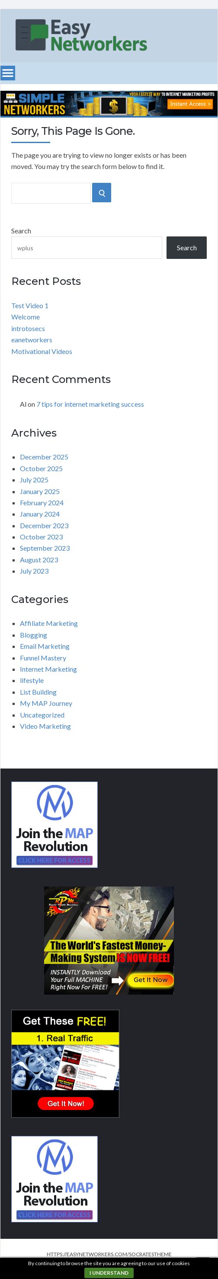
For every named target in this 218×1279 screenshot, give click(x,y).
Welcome (25, 317)
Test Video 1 (29, 305)
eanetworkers (31, 339)
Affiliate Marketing (49, 623)
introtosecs (28, 328)
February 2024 (42, 502)
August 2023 (39, 559)
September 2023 (45, 548)
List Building (38, 692)
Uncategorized (42, 715)
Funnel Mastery (43, 658)
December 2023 (44, 525)
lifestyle (32, 680)
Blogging (33, 635)
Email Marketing (45, 646)
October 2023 (41, 537)
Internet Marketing (48, 669)
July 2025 (34, 479)
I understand (109, 1272)
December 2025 (44, 457)
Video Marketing (45, 726)
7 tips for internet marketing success (90, 404)
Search (21, 230)
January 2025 (40, 491)
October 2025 (41, 468)
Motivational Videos (41, 351)
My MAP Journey (46, 703)
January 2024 (40, 514)
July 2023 (34, 571)
